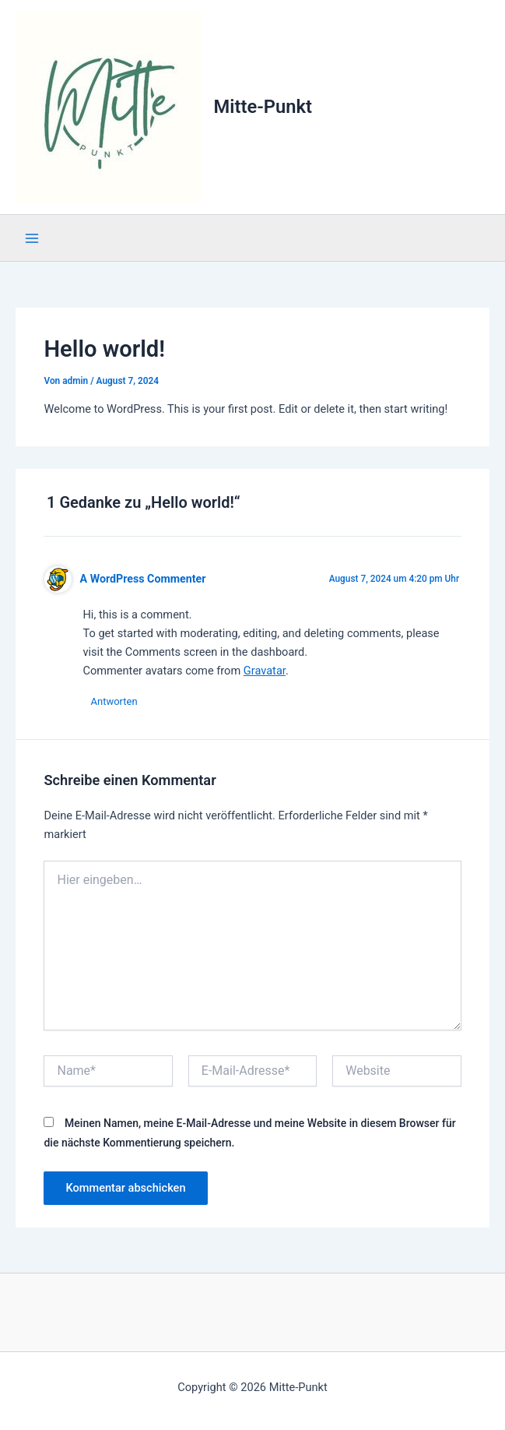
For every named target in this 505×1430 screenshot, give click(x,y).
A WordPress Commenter (143, 578)
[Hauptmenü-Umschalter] (32, 238)
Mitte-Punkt (263, 107)
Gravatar (265, 671)
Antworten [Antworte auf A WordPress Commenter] (113, 701)
